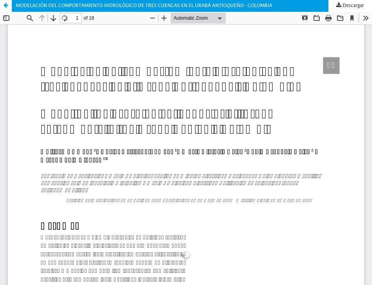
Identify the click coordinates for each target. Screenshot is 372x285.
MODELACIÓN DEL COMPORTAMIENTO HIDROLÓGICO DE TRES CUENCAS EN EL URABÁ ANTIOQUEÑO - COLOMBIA (144, 6)
